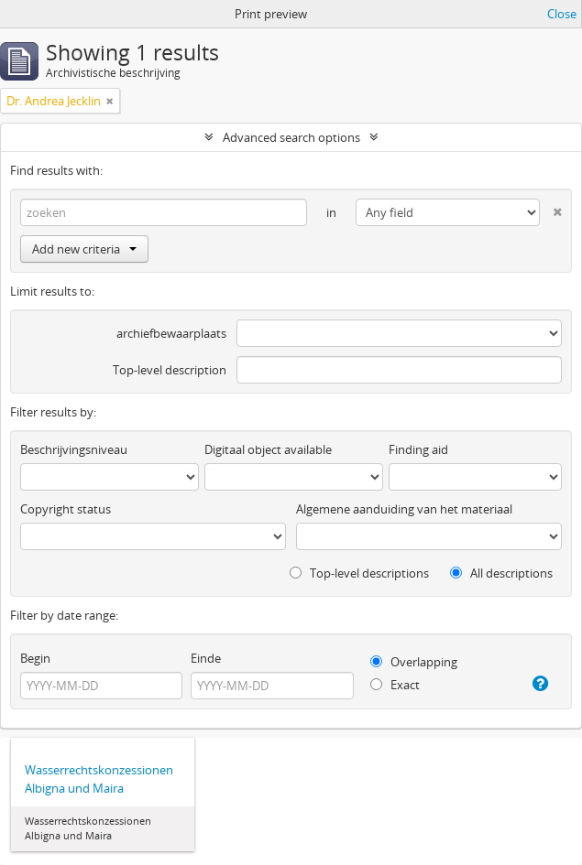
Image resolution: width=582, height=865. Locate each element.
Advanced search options (291, 137)
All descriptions (501, 573)
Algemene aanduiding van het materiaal (404, 509)
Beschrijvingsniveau (73, 449)
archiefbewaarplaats (171, 333)
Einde (206, 658)
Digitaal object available (268, 449)
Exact (395, 684)
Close (562, 13)
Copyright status (65, 509)
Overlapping (413, 662)
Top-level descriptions (359, 573)
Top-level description (169, 370)
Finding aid (418, 449)
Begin (35, 658)
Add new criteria (84, 249)
